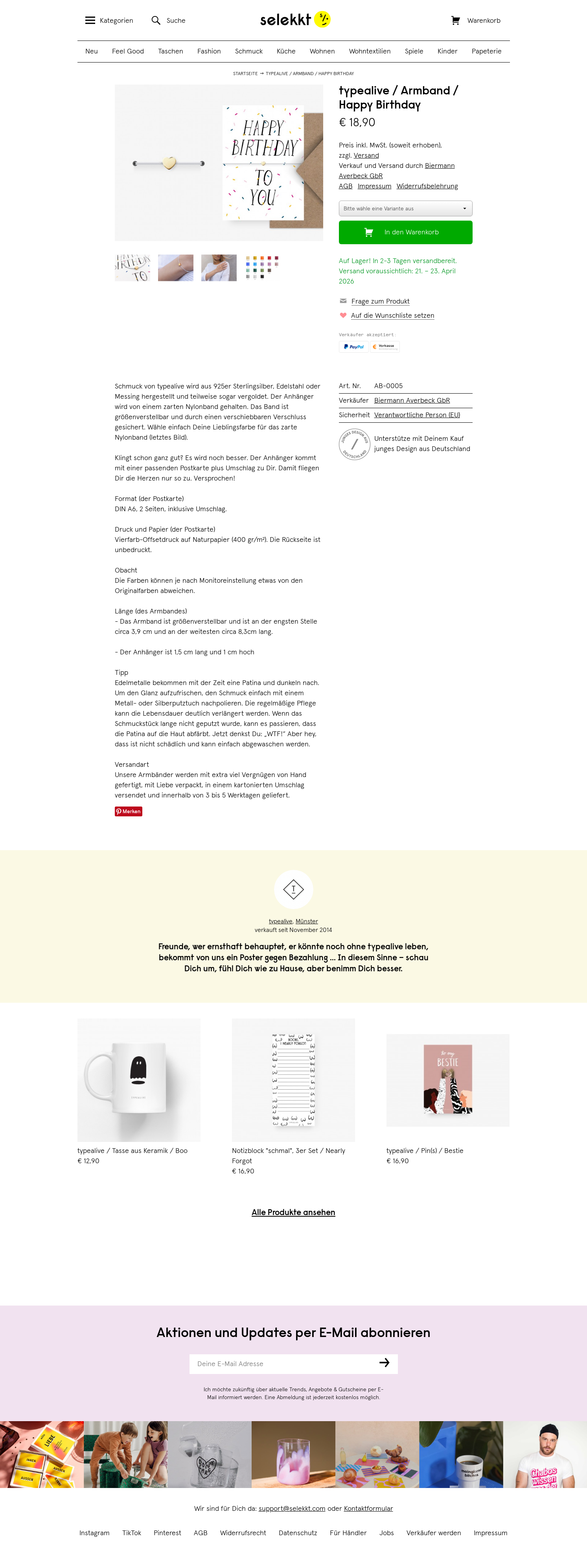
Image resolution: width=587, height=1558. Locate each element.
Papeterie (487, 51)
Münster (307, 921)
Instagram (94, 1533)
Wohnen (322, 51)
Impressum (491, 1533)
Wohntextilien (370, 51)
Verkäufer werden (434, 1533)
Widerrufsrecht (243, 1533)
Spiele (414, 51)
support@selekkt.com (292, 1508)
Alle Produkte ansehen (293, 1213)
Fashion (209, 51)
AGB (201, 1533)
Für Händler (348, 1533)
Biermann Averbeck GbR (412, 400)
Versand (366, 155)
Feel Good (128, 51)
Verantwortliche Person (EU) (417, 415)
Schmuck (249, 51)
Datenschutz (298, 1533)
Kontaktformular (368, 1508)
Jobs (386, 1533)
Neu (91, 51)
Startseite (245, 74)
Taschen (170, 51)
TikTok (131, 1533)
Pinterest (167, 1533)
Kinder (448, 51)
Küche (286, 51)
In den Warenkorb (412, 232)
